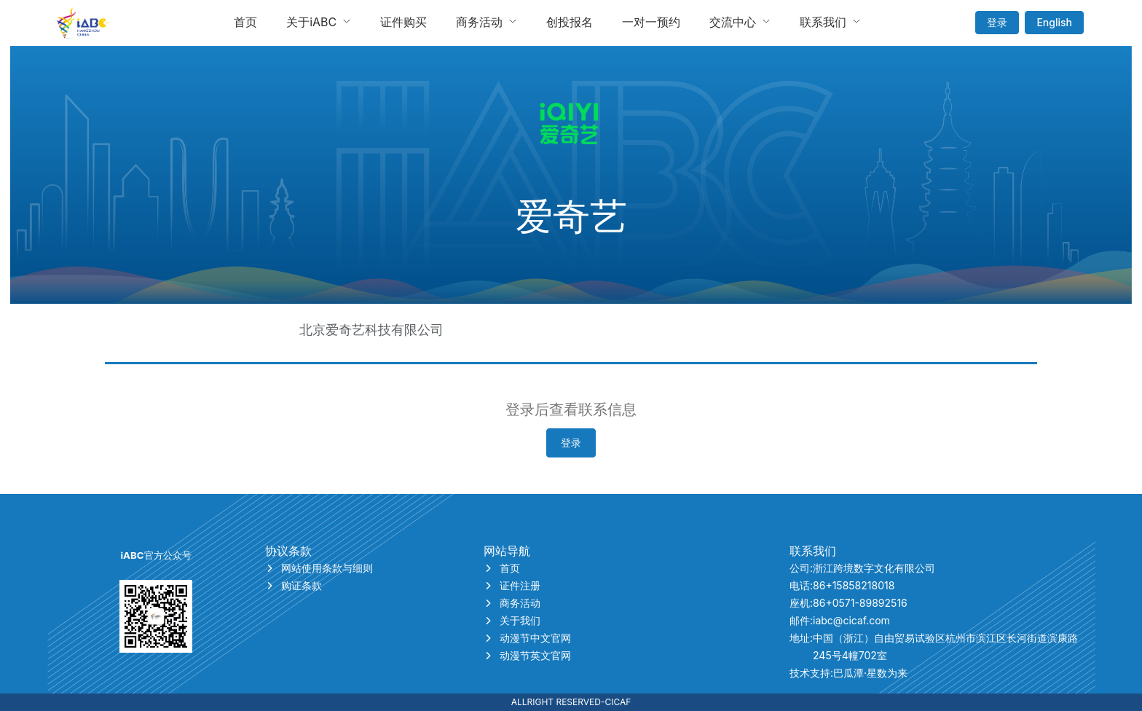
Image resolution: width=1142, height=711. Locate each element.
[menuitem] (319, 22)
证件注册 (512, 585)
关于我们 (512, 620)
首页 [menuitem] (245, 22)
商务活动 (512, 603)
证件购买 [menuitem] (403, 22)
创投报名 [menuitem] (569, 22)
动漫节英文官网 (527, 655)
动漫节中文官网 (527, 638)
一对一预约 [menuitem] (651, 22)
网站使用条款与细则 (319, 568)
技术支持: (848, 673)
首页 (502, 568)
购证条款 (293, 585)
